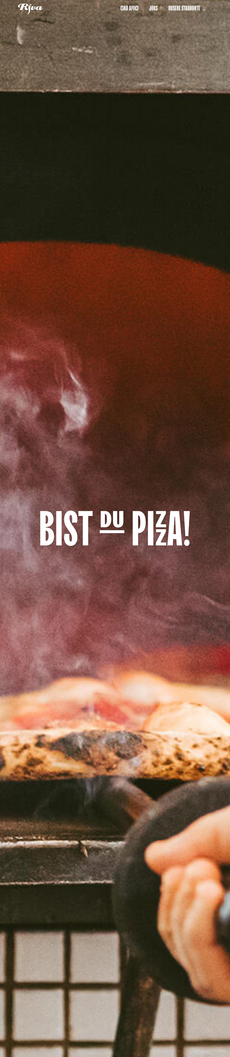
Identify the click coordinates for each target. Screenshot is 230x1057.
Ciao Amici (129, 8)
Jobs (153, 8)
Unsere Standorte (187, 8)
